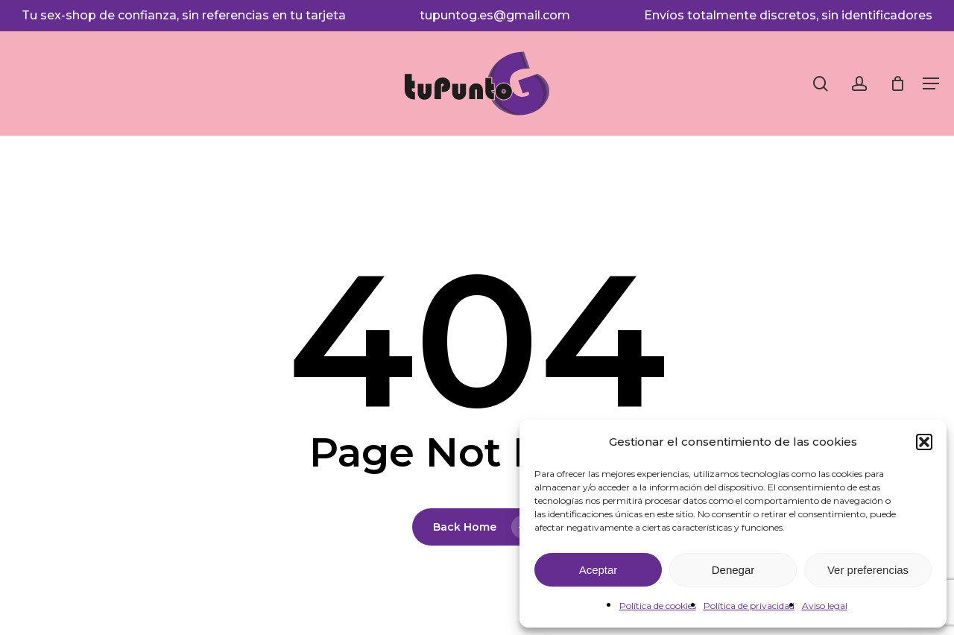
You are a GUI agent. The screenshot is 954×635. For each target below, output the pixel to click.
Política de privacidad (749, 605)
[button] (924, 442)
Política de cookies (657, 605)
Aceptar (598, 569)
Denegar (733, 569)
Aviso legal (824, 605)
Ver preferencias (868, 569)
